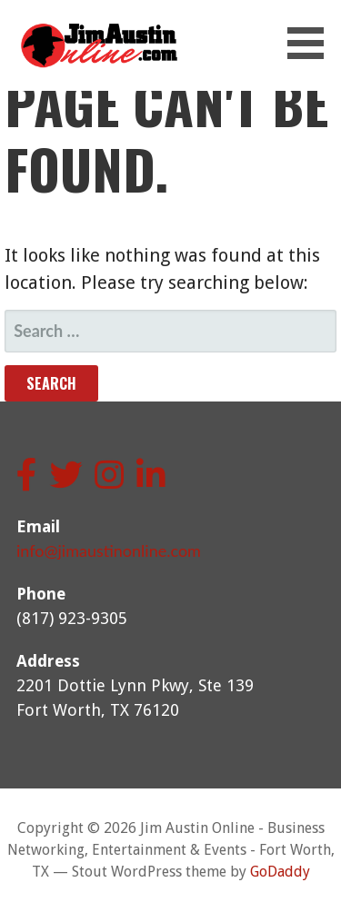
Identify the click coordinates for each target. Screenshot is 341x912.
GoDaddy (280, 871)
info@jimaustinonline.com (108, 550)
